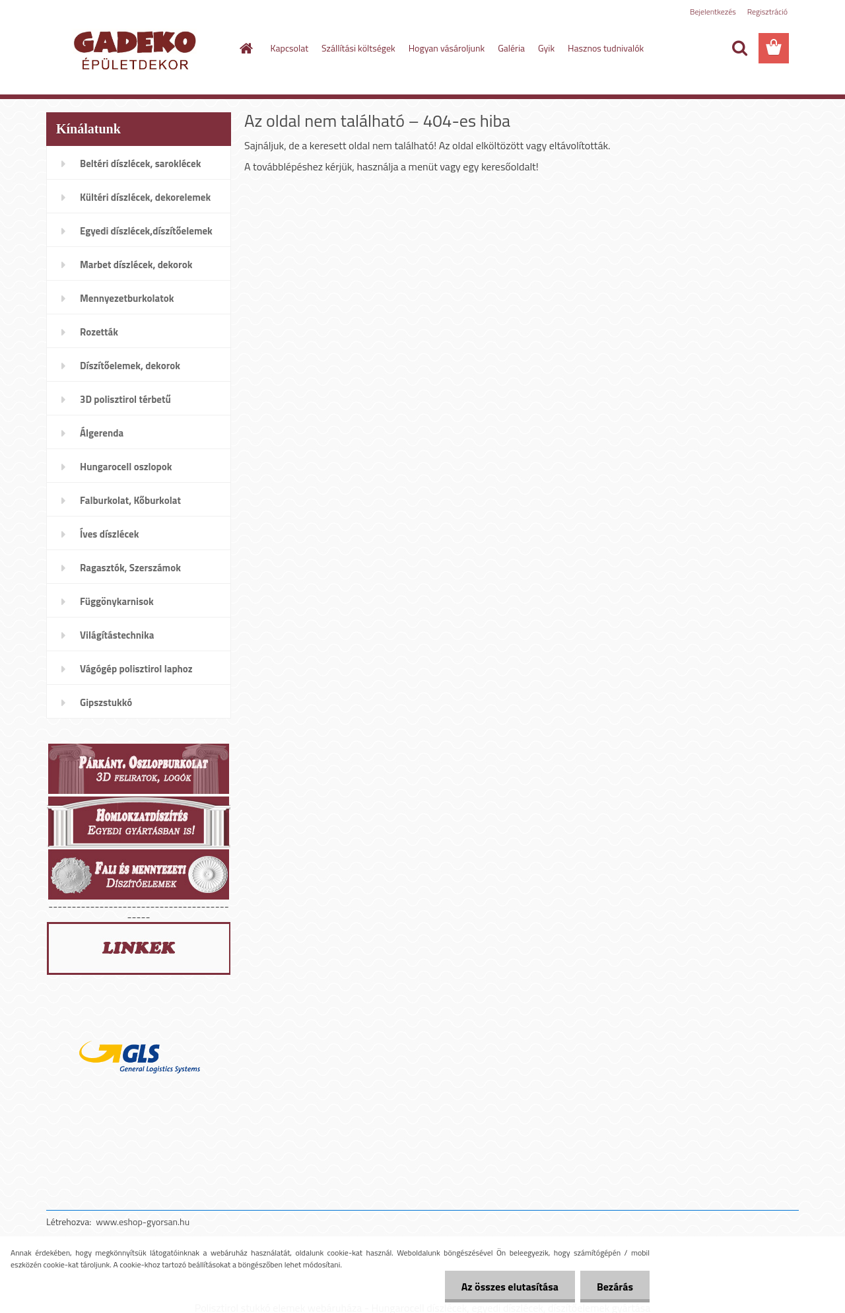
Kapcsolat (290, 48)
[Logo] (137, 49)
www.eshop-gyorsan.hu (142, 1221)
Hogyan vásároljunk (447, 48)
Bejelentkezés (713, 11)
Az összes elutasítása (509, 1287)
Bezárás (615, 1287)
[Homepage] (245, 48)
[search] (739, 48)
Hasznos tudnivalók (606, 48)
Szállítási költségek (358, 48)
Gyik (546, 48)
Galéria (511, 48)
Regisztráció (767, 11)
